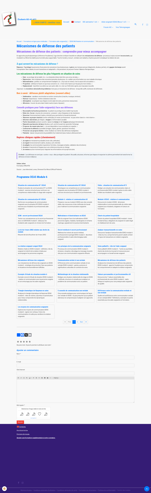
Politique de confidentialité (107, 490)
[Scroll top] (146, 488)
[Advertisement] (38, 4)
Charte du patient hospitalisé (108, 216)
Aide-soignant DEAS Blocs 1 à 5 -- (115, 22)
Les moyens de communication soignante (33, 307)
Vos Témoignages (123, 27)
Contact (76, 22)
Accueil (66, 22)
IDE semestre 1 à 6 (90, 22)
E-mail (19, 362)
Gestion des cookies (123, 490)
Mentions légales (26, 490)
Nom (18, 354)
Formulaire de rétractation (87, 490)
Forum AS (108, 27)
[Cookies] (4, 488)
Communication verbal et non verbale (71, 260)
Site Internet (21, 370)
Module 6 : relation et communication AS (73, 199)
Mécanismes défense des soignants (31, 260)
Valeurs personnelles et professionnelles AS (114, 274)
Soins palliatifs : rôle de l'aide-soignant (112, 246)
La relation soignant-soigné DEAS (30, 246)
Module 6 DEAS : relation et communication (114, 199)
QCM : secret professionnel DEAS (30, 216)
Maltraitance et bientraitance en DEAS (72, 216)
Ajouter (20, 422)
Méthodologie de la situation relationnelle (73, 274)
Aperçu (55, 378)
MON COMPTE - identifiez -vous (46, 22)
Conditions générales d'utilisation (44, 490)
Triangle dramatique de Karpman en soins (33, 290)
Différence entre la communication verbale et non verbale (114, 291)
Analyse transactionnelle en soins (110, 230)
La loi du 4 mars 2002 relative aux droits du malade (33, 231)
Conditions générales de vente (67, 490)
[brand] (15, 19)
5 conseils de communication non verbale (73, 290)
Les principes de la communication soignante (74, 246)
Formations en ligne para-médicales (35, 41)
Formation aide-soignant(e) (58, 41)
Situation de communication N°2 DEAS (72, 185)
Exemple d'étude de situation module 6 (32, 274)
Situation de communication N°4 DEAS (32, 199)
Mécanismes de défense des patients (112, 260)
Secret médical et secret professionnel (72, 230)
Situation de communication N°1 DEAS (32, 185)
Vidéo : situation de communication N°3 (112, 185)
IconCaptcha (33, 418)
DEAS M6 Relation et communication (82, 41)
